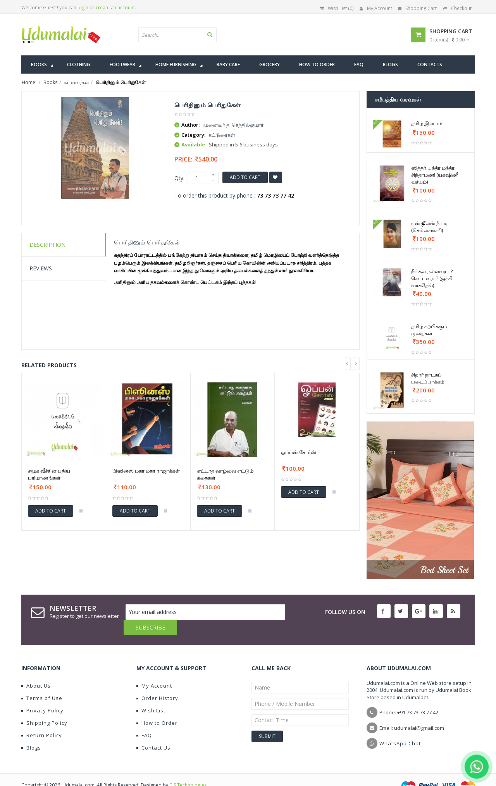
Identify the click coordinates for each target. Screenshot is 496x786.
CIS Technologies (188, 769)
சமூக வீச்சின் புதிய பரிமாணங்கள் (49, 474)
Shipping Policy (44, 707)
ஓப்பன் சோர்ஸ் (298, 452)
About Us (36, 670)
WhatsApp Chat (400, 727)
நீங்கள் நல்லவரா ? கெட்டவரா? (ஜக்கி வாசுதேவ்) (432, 278)
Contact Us (153, 732)
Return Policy (41, 719)
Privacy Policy (42, 694)
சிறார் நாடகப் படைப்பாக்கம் (427, 378)
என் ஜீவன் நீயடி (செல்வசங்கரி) (429, 227)
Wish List (150, 694)
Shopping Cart (417, 8)
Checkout (457, 8)
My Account (376, 8)
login (83, 7)
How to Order (156, 707)
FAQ (144, 719)
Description (47, 244)
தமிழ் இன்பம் (426, 123)
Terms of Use (41, 682)
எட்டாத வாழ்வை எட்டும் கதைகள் (225, 474)
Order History (157, 682)
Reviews (40, 268)
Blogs (31, 732)
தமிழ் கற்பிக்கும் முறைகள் (429, 330)
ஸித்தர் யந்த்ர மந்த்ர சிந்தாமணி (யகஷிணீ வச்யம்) (434, 174)
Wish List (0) (336, 8)
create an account (115, 7)
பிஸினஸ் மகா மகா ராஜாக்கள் (146, 470)
